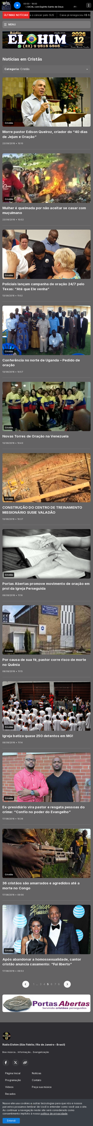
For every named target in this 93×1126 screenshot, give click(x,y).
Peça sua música (41, 1086)
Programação (13, 1080)
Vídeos (9, 1086)
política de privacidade (54, 1113)
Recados (10, 1093)
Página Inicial (12, 1073)
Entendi (11, 1120)
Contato (36, 1080)
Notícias (36, 1073)
